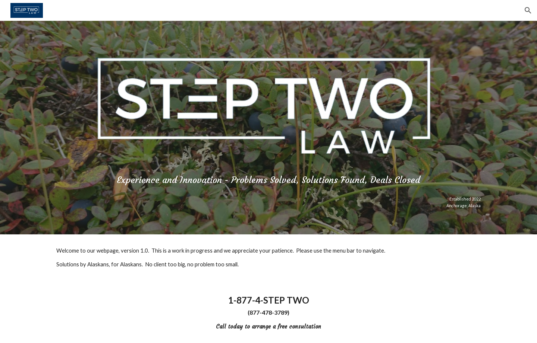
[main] (268, 178)
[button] (528, 10)
